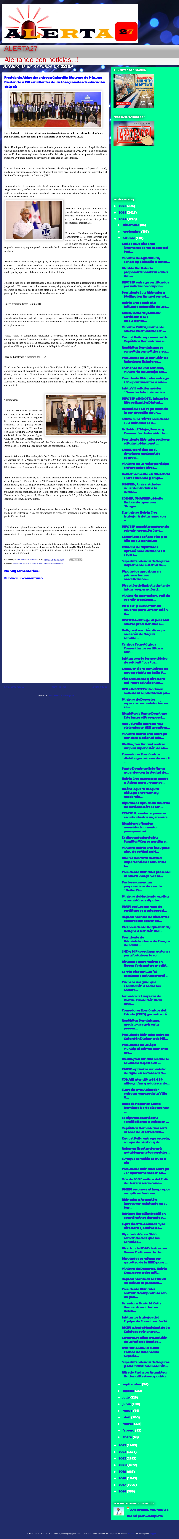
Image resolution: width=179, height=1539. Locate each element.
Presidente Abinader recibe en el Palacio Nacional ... (146, 441)
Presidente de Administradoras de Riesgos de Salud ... (146, 941)
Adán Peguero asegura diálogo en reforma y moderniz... (140, 792)
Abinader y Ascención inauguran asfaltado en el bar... (144, 1203)
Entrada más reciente (14, 687)
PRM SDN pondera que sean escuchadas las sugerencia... (146, 815)
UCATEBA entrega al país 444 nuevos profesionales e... (145, 622)
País (41, 563)
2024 (123, 219)
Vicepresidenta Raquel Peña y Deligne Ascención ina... (146, 929)
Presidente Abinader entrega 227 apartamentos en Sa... (145, 1170)
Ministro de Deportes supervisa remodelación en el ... (145, 703)
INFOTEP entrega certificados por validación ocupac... (145, 284)
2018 (123, 1478)
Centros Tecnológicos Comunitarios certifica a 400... (142, 648)
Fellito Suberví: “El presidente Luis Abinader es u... (145, 421)
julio (126, 1397)
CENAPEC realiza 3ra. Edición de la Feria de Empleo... (144, 1339)
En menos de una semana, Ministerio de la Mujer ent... (144, 369)
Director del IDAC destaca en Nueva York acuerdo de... (144, 1250)
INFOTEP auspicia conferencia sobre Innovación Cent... (145, 528)
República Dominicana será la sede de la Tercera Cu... (144, 1130)
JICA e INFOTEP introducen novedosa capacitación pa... (146, 691)
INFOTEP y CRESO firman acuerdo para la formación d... (145, 609)
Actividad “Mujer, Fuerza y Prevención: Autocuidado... (145, 431)
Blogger (153, 1534)
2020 (123, 1464)
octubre (128, 238)
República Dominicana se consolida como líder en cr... (145, 349)
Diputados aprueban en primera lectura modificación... (141, 575)
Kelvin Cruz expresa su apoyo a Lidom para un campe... (145, 780)
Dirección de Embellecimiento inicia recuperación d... (146, 587)
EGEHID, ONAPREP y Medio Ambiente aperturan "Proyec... (142, 502)
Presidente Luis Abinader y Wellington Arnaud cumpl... (145, 294)
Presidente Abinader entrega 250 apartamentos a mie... (145, 380)
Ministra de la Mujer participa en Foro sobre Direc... (145, 465)
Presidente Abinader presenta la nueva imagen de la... (146, 874)
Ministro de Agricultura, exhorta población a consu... (146, 260)
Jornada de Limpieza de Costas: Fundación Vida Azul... (142, 1000)
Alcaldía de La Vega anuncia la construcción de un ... (145, 410)
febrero (128, 1430)
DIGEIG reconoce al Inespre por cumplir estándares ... (146, 1191)
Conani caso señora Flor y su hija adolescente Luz (144, 538)
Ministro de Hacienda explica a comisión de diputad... (145, 898)
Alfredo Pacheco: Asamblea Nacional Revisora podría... (145, 1374)
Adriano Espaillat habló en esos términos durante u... (144, 1215)
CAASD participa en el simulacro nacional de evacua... (141, 453)
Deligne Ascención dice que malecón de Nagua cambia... (143, 634)
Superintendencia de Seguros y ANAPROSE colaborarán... (145, 1364)
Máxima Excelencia (30, 563)
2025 (123, 212)
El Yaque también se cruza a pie (144, 1160)
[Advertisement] (55, 662)
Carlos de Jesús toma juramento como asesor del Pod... (145, 247)
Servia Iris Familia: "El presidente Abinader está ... (145, 973)
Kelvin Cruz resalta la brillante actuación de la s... (145, 304)
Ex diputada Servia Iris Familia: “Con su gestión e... (145, 839)
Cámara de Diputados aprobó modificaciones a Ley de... (143, 551)
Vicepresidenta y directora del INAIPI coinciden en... (143, 680)
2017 (122, 1484)
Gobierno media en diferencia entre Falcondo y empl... (146, 476)
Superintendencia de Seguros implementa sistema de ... (145, 563)
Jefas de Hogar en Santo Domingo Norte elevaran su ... (145, 1107)
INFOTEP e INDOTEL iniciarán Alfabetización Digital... (145, 400)
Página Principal (58, 687)
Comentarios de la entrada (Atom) (61, 696)
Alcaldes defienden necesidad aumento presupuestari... (139, 827)
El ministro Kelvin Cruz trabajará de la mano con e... (144, 516)
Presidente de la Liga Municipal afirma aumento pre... (145, 1048)
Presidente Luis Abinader (53, 563)
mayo (127, 1410)
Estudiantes (17, 563)
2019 (123, 1471)
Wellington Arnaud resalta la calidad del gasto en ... (145, 1061)
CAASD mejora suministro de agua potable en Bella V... (145, 670)
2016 (123, 1491)
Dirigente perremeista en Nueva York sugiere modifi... (145, 963)
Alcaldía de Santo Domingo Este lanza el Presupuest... (144, 715)
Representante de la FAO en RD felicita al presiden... (144, 1280)
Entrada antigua (99, 687)
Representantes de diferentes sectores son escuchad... (145, 918)
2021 (122, 1458)
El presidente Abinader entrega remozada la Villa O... (144, 1093)
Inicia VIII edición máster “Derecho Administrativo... (145, 390)
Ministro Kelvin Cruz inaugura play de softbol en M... (146, 849)
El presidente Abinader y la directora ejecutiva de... (143, 1225)
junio (126, 1404)
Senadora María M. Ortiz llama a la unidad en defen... (141, 1307)
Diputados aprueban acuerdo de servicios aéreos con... (146, 804)
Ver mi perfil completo (145, 1515)
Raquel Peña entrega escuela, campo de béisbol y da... (146, 1140)
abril (126, 1417)
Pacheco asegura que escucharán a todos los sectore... (141, 986)
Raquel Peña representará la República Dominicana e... (145, 339)
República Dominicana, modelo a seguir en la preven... (141, 1024)
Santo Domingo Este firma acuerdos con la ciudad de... (145, 770)
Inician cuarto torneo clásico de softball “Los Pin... (144, 660)
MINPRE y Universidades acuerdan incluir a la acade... (141, 488)
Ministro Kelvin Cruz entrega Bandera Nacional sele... (144, 735)
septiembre (132, 1384)
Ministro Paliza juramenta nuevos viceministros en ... (144, 329)
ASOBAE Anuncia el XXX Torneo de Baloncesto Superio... (140, 1352)
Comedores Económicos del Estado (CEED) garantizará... (146, 1012)
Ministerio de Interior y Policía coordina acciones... (146, 597)
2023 (123, 1445)
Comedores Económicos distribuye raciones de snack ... (146, 758)
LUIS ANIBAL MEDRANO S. (149, 1509)
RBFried (130, 1534)
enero (127, 1436)
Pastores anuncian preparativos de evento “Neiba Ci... (142, 886)
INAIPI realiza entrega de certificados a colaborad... (144, 908)
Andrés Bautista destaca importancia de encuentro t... (144, 861)
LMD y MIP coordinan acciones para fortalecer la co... (146, 953)
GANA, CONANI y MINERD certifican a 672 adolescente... (141, 316)
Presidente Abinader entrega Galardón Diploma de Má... (145, 1036)
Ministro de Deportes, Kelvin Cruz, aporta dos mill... (144, 1270)
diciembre (131, 224)
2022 (123, 1451)
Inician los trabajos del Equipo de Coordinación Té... (146, 1319)
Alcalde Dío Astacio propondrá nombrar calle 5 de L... (145, 272)
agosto (128, 1390)
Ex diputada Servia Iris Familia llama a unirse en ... (145, 1119)
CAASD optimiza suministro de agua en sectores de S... (144, 1071)
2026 (123, 205)
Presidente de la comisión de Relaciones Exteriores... (145, 359)
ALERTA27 (21, 48)
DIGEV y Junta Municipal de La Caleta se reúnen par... (146, 1329)
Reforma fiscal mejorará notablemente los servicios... (146, 1150)
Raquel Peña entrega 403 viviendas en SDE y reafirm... (146, 725)
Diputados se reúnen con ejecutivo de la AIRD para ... (145, 1260)
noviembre (131, 231)
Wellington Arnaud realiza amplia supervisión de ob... (145, 746)
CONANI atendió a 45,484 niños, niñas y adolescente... (146, 1081)
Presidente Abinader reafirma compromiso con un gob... (144, 1293)
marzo (128, 1423)
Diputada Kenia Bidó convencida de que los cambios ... (140, 1238)
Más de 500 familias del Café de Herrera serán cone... (145, 1181)
